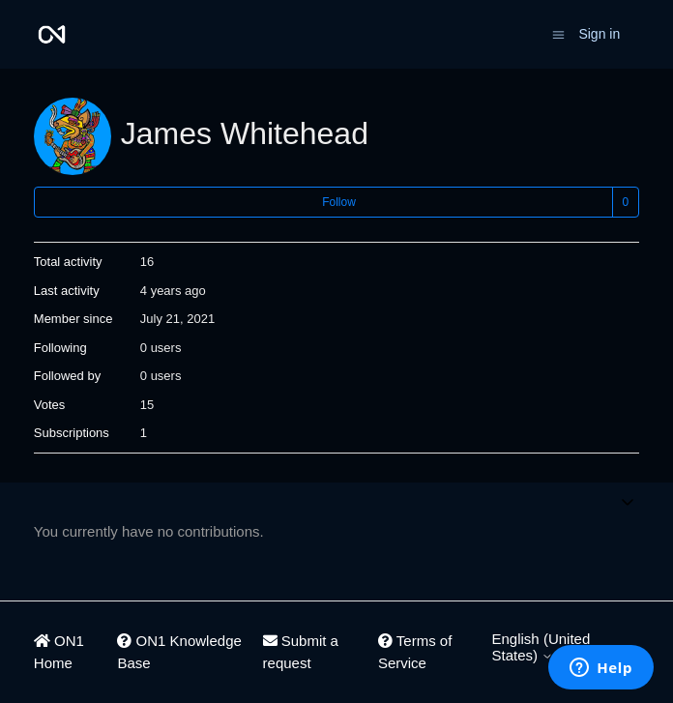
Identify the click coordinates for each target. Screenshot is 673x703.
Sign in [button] (599, 34)
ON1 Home (59, 651)
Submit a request (300, 651)
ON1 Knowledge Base (179, 651)
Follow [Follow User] (339, 202)
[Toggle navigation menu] (558, 33)
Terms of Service (415, 651)
